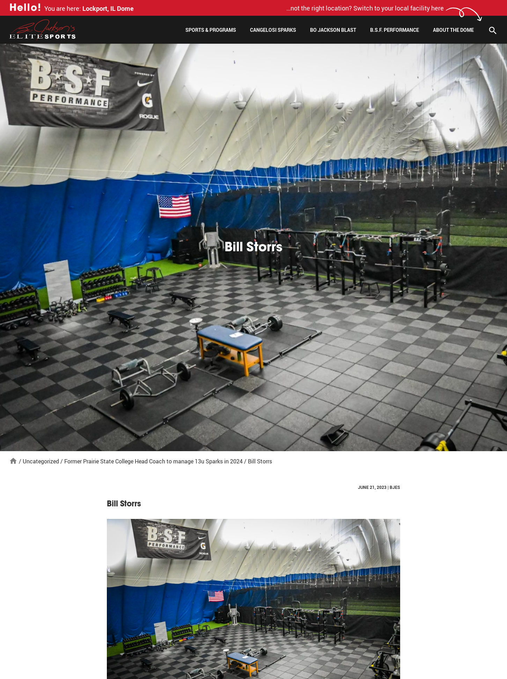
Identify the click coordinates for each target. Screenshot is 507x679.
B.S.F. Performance (394, 30)
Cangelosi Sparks (273, 30)
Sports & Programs (210, 30)
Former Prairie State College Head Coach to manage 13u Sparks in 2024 (153, 461)
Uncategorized (41, 461)
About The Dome (453, 30)
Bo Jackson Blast (333, 30)
